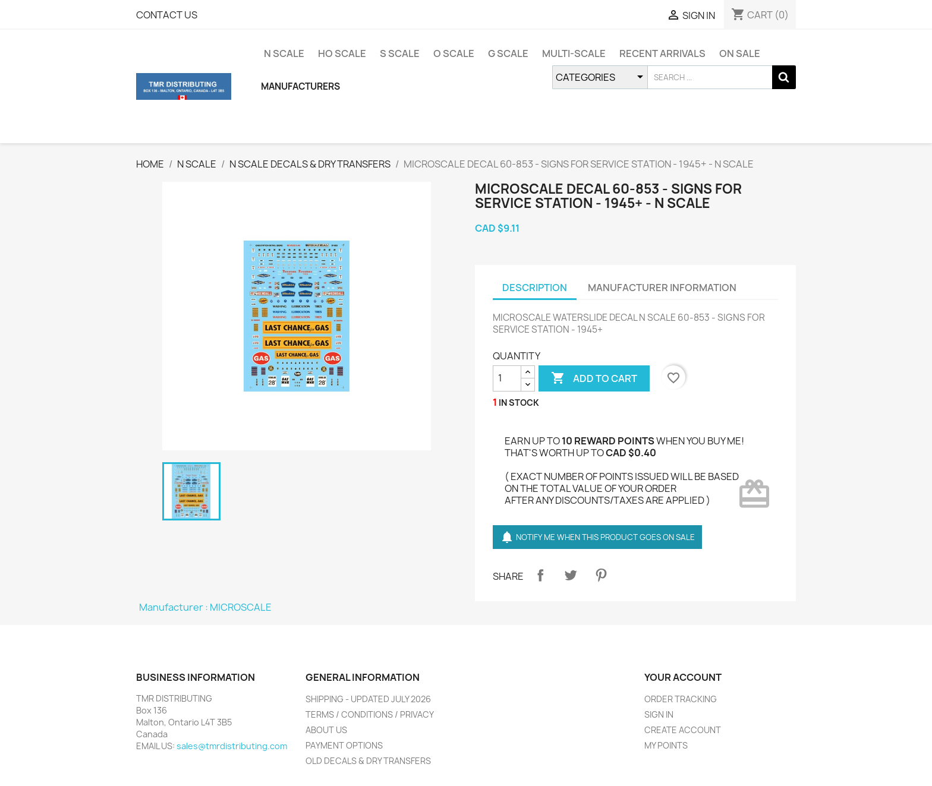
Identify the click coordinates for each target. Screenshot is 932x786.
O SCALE (453, 53)
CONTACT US (166, 14)
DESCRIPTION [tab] (534, 287)
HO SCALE (342, 53)
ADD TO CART (594, 378)
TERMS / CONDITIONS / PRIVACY (370, 714)
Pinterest (601, 575)
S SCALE (400, 53)
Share (540, 575)
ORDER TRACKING (680, 699)
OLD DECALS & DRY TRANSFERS (368, 760)
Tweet (570, 575)
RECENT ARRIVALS (662, 53)
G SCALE (508, 53)
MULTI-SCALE (574, 53)
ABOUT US (326, 730)
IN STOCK (519, 402)
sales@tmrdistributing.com (232, 746)
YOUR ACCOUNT (683, 677)
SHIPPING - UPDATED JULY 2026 (368, 699)
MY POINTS (666, 745)
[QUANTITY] (507, 378)
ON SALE (739, 53)
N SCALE (284, 53)
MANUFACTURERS (300, 86)
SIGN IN (658, 714)
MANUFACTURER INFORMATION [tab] (662, 287)
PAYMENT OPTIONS (344, 745)
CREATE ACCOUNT (682, 730)
